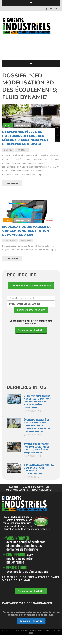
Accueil (13, 486)
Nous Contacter (42, 489)
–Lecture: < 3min (23, 125)
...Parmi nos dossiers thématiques (31, 285)
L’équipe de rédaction (36, 486)
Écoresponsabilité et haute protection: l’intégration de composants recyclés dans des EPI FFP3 (37, 425)
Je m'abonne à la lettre (31, 330)
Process (8, 220)
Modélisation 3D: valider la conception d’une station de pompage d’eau (26, 231)
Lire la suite (12, 183)
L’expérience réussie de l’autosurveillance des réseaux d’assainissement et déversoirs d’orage (25, 138)
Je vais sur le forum (31, 621)
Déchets (8, 125)
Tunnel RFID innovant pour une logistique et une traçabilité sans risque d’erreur (37, 448)
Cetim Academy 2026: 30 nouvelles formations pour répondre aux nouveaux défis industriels (37, 401)
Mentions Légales (17, 489)
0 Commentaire (22, 150)
